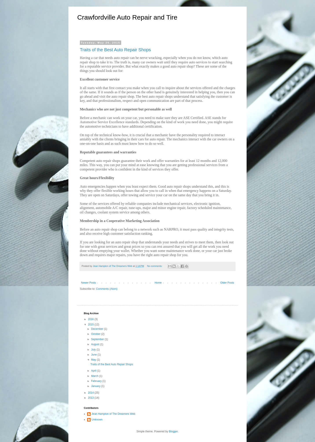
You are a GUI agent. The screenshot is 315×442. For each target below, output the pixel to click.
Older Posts (227, 282)
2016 (91, 319)
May (94, 359)
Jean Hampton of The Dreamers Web (113, 413)
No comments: (155, 266)
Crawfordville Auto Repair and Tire (127, 17)
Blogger (173, 431)
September (98, 339)
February (96, 381)
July (94, 349)
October (96, 334)
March (95, 376)
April (94, 370)
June (94, 354)
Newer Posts (88, 282)
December (97, 328)
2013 (91, 397)
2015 (91, 324)
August (95, 344)
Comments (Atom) (106, 288)
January (96, 386)
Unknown (97, 419)
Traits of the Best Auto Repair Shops (115, 49)
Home (158, 282)
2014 (91, 392)
